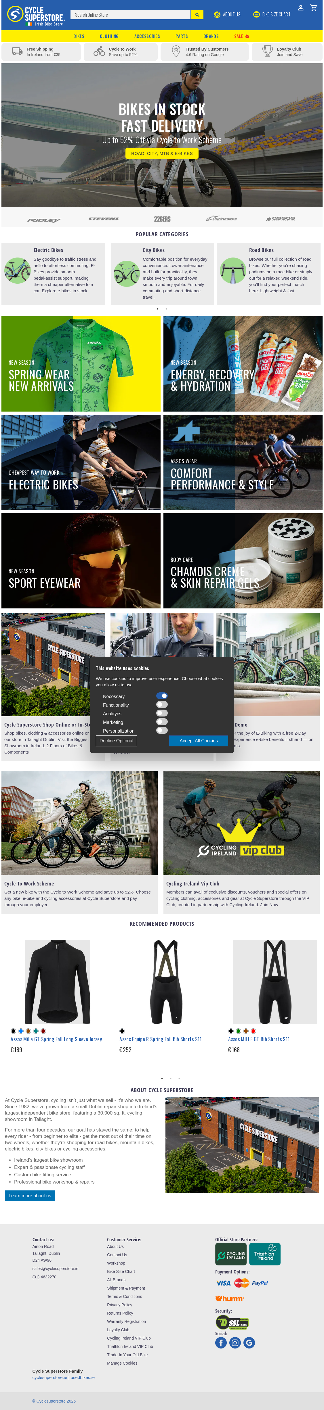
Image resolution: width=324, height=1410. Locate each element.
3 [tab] (179, 1078)
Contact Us (117, 1255)
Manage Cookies (122, 1363)
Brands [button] (211, 36)
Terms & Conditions (124, 1296)
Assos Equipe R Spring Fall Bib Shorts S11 (160, 1039)
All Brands (116, 1280)
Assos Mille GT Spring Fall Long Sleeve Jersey (56, 1039)
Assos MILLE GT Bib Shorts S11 (259, 1039)
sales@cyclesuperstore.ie (56, 1268)
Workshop (116, 1263)
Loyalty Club (118, 1330)
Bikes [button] (78, 36)
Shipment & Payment (126, 1288)
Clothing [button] (109, 36)
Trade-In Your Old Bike (127, 1355)
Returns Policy (120, 1313)
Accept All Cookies (199, 740)
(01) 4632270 (44, 1277)
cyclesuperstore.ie (50, 1377)
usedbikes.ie (83, 1377)
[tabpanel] (53, 274)
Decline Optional (116, 740)
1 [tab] (158, 309)
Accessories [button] (147, 36)
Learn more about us (30, 1195)
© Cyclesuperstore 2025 (54, 1401)
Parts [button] (182, 36)
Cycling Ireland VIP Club (128, 1338)
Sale (242, 36)
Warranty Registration (126, 1321)
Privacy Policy (119, 1305)
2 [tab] (166, 309)
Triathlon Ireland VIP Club (130, 1346)
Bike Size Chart (121, 1271)
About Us (227, 14)
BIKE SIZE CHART (272, 14)
